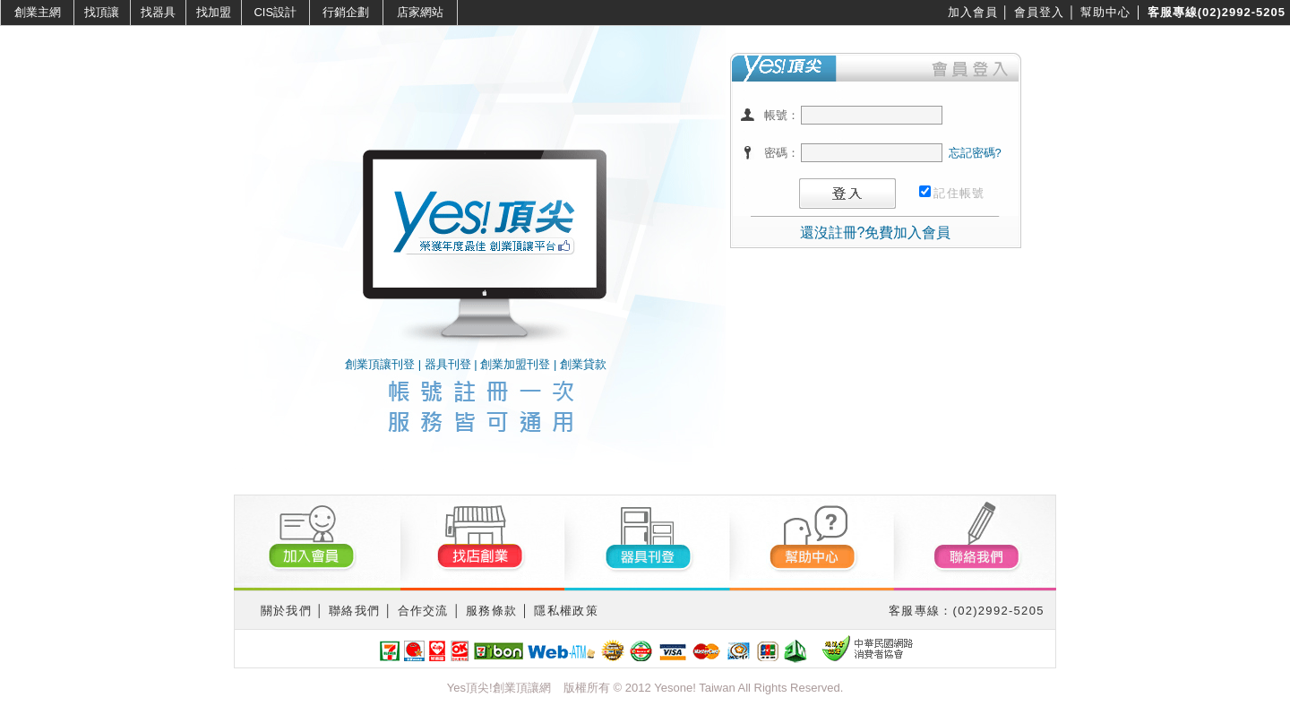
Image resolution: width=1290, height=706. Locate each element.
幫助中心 (1105, 12)
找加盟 (213, 12)
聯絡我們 (354, 610)
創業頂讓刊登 (380, 364)
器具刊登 (448, 364)
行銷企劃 (345, 12)
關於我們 (286, 610)
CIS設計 (275, 12)
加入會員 (973, 12)
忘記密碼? (975, 152)
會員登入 (1039, 12)
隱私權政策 (566, 610)
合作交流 (423, 610)
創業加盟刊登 (515, 364)
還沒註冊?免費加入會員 (875, 232)
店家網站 (420, 12)
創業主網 (37, 12)
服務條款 (491, 610)
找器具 (158, 12)
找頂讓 (101, 12)
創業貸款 (583, 364)
